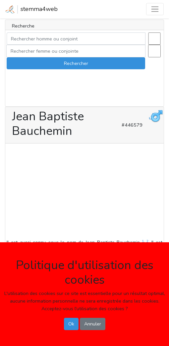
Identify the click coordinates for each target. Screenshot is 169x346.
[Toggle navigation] (155, 9)
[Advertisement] (84, 192)
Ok (71, 323)
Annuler (92, 323)
